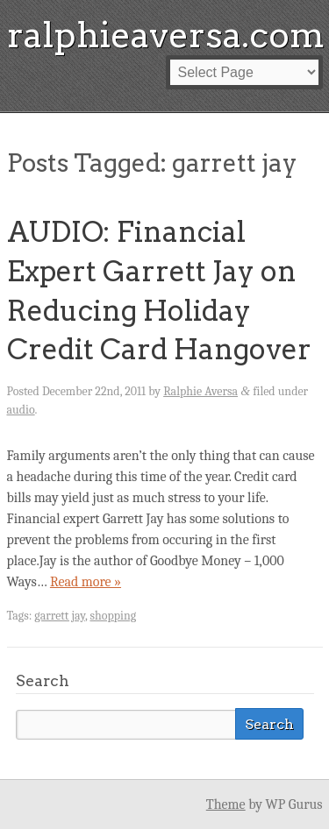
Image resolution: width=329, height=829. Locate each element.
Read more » (85, 582)
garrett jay (59, 615)
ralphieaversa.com (166, 35)
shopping (112, 615)
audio (21, 409)
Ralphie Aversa (200, 391)
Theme (226, 804)
